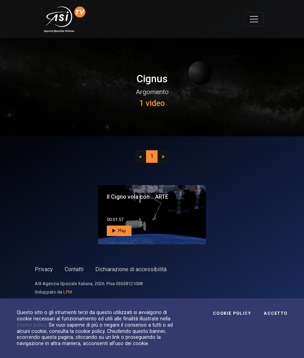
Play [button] (119, 230)
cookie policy (31, 325)
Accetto (275, 313)
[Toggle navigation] (254, 19)
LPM (67, 292)
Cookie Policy (232, 313)
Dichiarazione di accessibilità (131, 269)
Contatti (74, 269)
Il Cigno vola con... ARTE (137, 196)
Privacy (44, 269)
